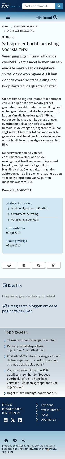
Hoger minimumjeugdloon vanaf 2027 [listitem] (32, 393)
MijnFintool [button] (47, 17)
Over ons (47, 405)
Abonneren (48, 419)
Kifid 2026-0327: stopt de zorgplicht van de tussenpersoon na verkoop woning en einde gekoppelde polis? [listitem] (33, 360)
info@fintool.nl (12, 409)
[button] (23, 440)
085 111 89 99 (11, 413)
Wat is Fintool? (51, 410)
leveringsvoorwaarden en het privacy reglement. (29, 450)
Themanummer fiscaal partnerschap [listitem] (31, 340)
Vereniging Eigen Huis (25, 220)
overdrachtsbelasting (24, 214)
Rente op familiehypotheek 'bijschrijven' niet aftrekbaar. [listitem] (26, 348)
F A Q (44, 414)
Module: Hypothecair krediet (29, 208)
